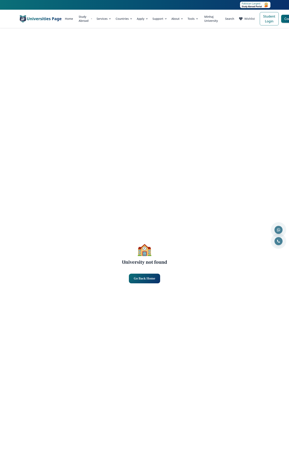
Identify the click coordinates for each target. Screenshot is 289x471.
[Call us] (278, 241)
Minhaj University (211, 19)
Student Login (269, 18)
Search (229, 19)
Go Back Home (144, 278)
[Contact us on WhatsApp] (278, 230)
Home (69, 19)
